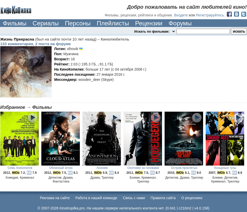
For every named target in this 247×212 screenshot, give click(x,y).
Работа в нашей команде (96, 198)
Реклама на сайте (55, 198)
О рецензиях (192, 198)
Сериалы (46, 23)
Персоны (78, 23)
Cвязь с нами (134, 198)
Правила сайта (163, 198)
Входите (181, 15)
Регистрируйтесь (210, 15)
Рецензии (148, 23)
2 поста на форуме (53, 44)
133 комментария (16, 44)
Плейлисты (113, 23)
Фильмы (14, 23)
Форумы (180, 23)
